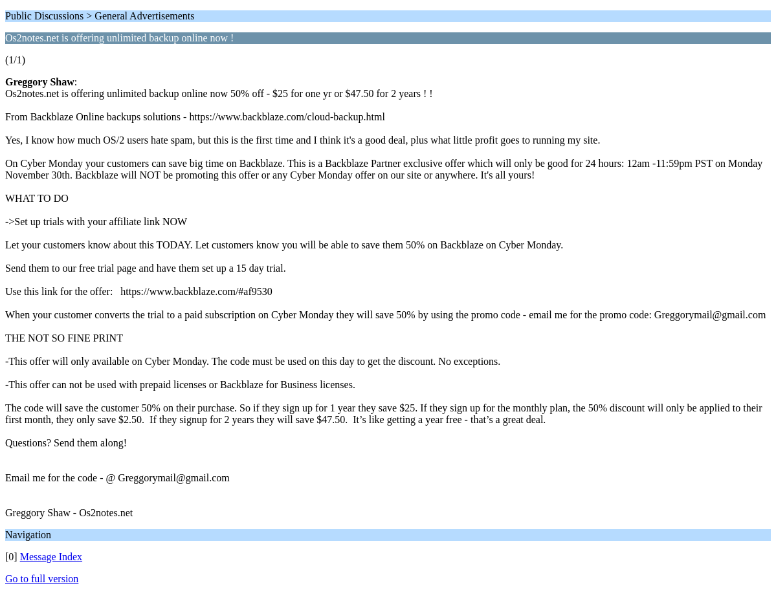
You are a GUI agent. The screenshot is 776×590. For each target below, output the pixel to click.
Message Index (51, 556)
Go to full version (41, 578)
